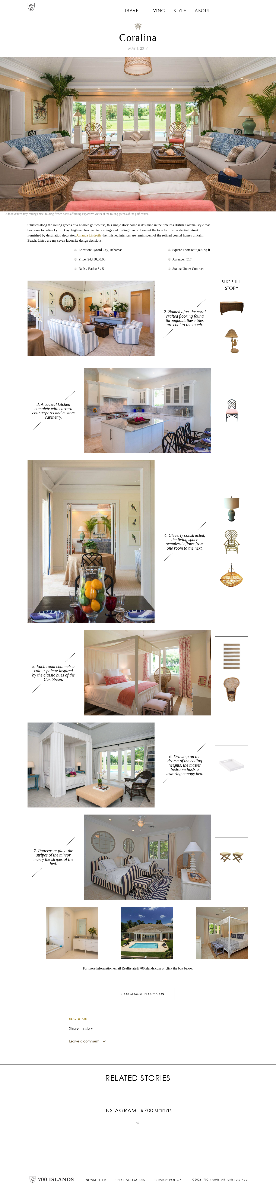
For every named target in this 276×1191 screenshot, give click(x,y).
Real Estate (78, 1017)
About (211, 8)
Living (169, 8)
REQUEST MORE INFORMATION (142, 993)
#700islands (156, 1109)
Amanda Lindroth (88, 235)
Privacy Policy (167, 1178)
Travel (145, 8)
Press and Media (130, 1178)
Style (190, 8)
